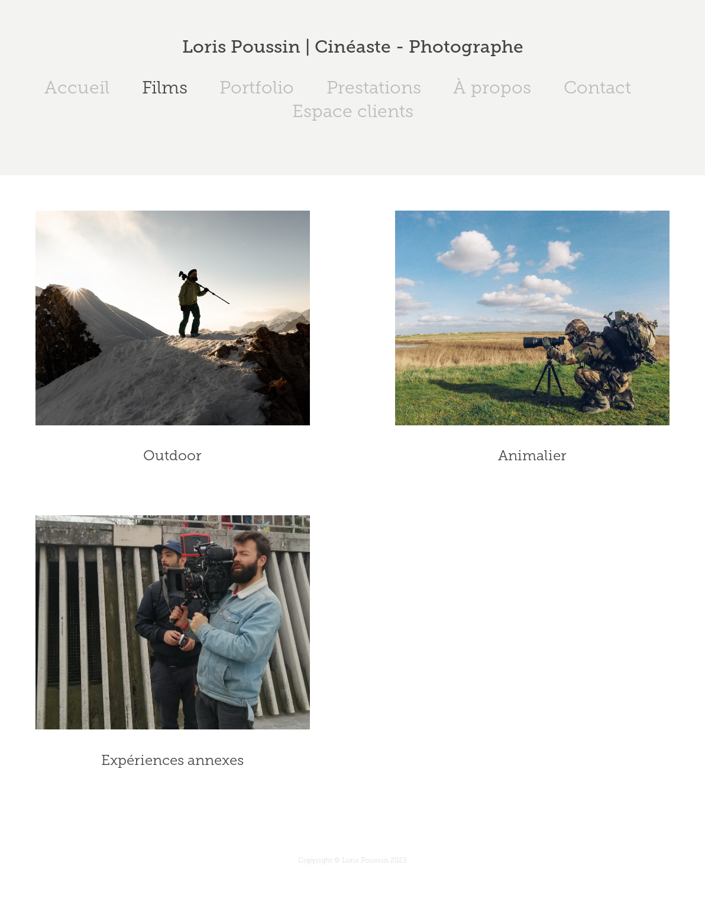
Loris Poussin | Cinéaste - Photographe (352, 47)
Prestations (373, 87)
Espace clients (352, 111)
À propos (492, 87)
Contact (597, 87)
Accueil (76, 87)
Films (164, 87)
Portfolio (256, 87)
